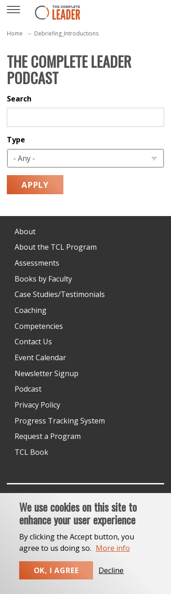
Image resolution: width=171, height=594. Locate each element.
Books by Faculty (43, 279)
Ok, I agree (56, 579)
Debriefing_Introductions (66, 33)
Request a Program (48, 436)
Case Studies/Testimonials (60, 294)
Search (19, 99)
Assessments (37, 263)
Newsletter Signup (46, 373)
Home (15, 33)
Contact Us (33, 342)
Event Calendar (40, 357)
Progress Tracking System (60, 421)
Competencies (39, 326)
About (25, 232)
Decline (111, 579)
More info (113, 556)
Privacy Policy (37, 405)
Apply (35, 184)
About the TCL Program (56, 247)
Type (16, 140)
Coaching (31, 310)
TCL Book (31, 452)
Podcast (28, 389)
